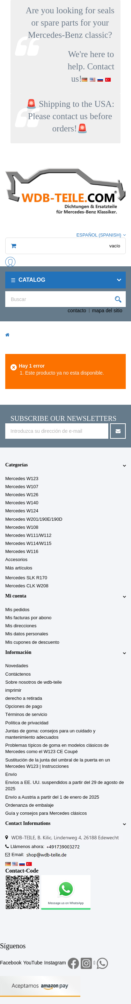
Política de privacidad (27, 722)
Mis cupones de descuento (32, 642)
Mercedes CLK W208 (27, 585)
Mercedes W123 (21, 478)
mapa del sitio (107, 310)
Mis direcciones (21, 625)
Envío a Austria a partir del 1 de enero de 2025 (52, 797)
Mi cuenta (15, 596)
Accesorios (16, 559)
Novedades (16, 665)
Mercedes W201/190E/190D (33, 519)
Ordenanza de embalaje (29, 805)
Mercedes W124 (21, 510)
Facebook (10, 962)
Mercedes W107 (21, 486)
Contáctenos (18, 674)
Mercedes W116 (21, 551)
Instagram (55, 962)
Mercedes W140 (21, 502)
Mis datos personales (26, 633)
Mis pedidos (17, 609)
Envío (11, 774)
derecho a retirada (23, 698)
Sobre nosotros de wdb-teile (33, 682)
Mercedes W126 (21, 494)
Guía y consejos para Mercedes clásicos (46, 813)
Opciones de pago (23, 706)
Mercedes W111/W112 (28, 535)
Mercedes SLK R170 (26, 577)
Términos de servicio (26, 714)
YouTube (32, 962)
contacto (77, 310)
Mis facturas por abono (28, 617)
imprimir (13, 690)
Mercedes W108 (21, 527)
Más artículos (18, 568)
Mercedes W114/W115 (28, 543)
